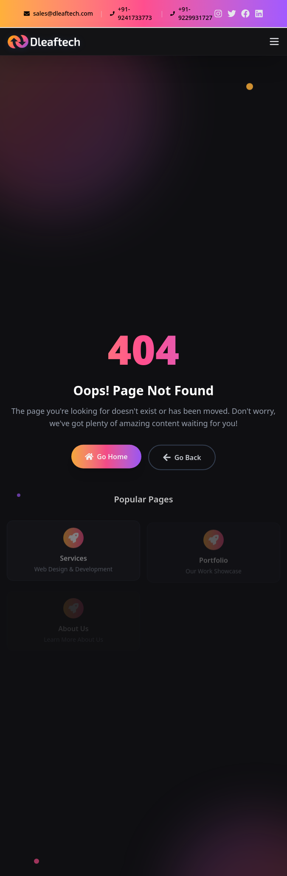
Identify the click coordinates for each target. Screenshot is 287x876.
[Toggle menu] (274, 41)
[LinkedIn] (259, 13)
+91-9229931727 (191, 13)
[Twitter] (218, 13)
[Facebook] (245, 13)
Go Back (182, 460)
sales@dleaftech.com (58, 13)
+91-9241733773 (131, 13)
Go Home (106, 459)
